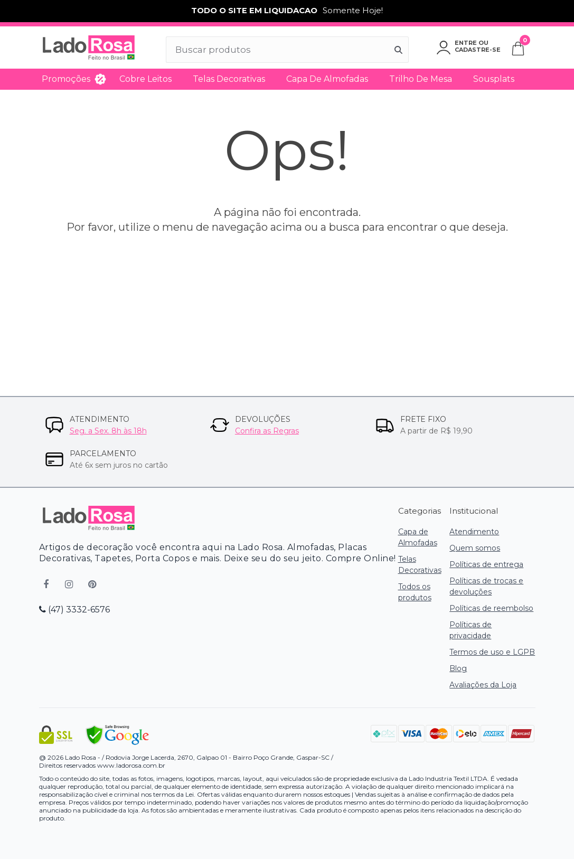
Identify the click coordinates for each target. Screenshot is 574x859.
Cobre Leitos (145, 79)
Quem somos (474, 548)
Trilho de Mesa (420, 79)
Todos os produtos (414, 592)
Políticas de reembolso (491, 608)
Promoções (66, 79)
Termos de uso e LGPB (492, 652)
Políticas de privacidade (470, 630)
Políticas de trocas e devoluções (486, 586)
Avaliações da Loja (482, 685)
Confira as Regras (267, 431)
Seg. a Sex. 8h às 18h (108, 431)
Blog (458, 668)
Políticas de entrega (486, 564)
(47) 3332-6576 (74, 610)
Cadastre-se (478, 49)
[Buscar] (399, 49)
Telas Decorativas (229, 79)
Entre (466, 42)
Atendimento (474, 531)
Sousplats (493, 79)
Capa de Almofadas (327, 79)
